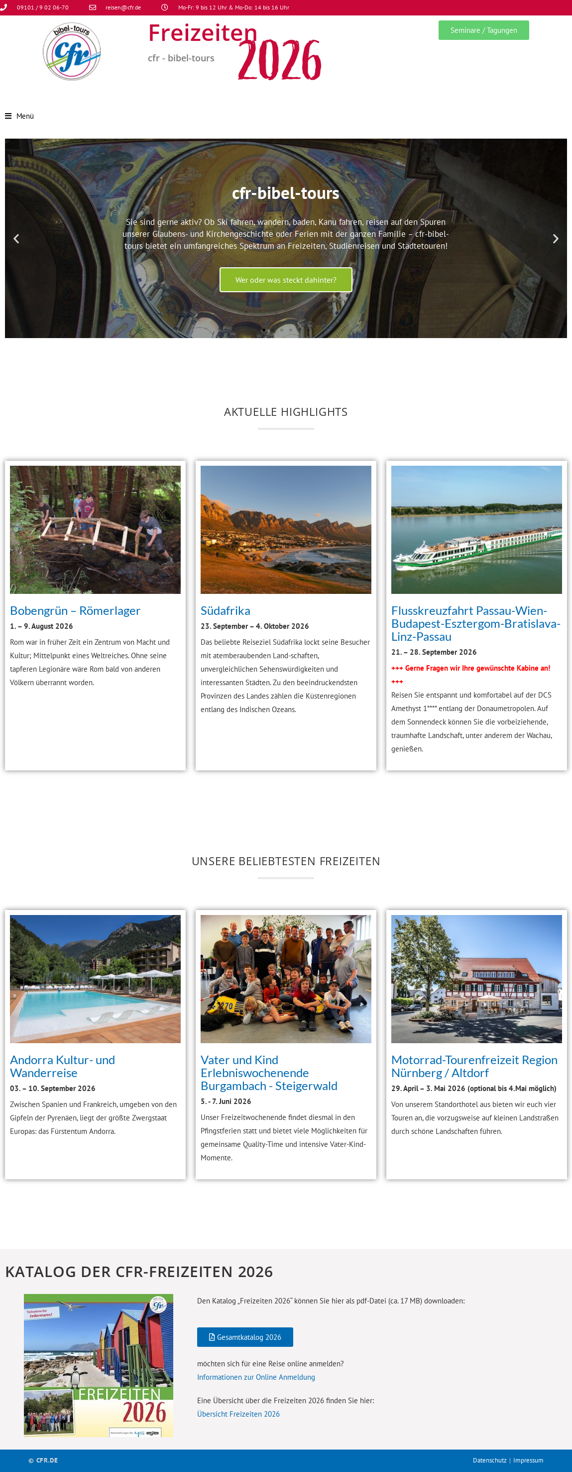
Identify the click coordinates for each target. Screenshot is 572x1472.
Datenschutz (490, 1460)
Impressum (528, 1460)
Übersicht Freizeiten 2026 (238, 1414)
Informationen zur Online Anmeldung (256, 1377)
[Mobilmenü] (19, 116)
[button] (16, 238)
